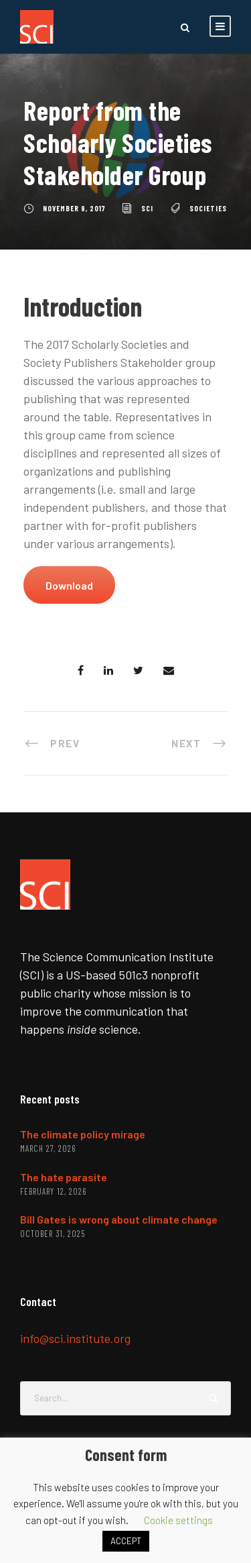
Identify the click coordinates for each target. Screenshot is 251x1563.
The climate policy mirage (82, 1134)
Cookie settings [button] (178, 1520)
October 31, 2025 (52, 1233)
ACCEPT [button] (125, 1540)
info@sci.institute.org (75, 1338)
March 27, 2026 (48, 1148)
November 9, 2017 (74, 208)
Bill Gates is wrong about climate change (119, 1219)
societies (208, 208)
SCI (147, 208)
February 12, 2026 (53, 1191)
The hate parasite (63, 1177)
